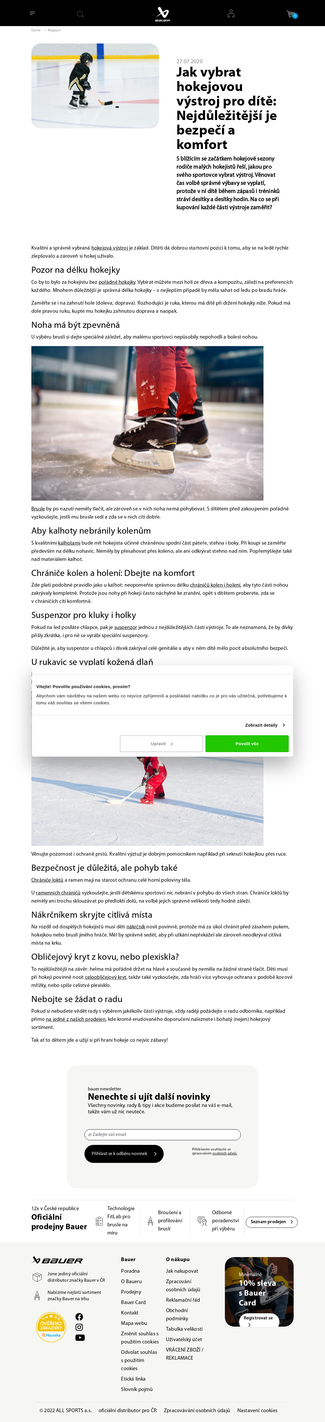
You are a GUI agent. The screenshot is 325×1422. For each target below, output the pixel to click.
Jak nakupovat (182, 1271)
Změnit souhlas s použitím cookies (140, 1338)
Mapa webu (134, 1323)
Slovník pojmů (137, 1389)
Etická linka (133, 1379)
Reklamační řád (183, 1300)
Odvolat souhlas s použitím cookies (139, 1361)
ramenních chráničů (58, 893)
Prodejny (131, 1292)
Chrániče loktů (47, 880)
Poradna (130, 1271)
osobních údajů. (224, 1153)
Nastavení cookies (257, 1411)
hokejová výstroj (109, 248)
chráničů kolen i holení (215, 585)
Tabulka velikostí (184, 1329)
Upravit (162, 743)
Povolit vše (247, 743)
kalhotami (69, 543)
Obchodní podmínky (177, 1315)
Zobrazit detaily (261, 725)
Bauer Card (133, 1302)
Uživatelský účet (184, 1340)
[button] (290, 14)
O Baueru (131, 1282)
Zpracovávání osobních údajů (197, 1411)
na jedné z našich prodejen (76, 1019)
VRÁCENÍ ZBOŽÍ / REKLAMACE (184, 1354)
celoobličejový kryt (105, 977)
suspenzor (125, 627)
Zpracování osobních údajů (183, 1286)
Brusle (38, 509)
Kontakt (129, 1313)
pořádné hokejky (117, 282)
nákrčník (136, 927)
